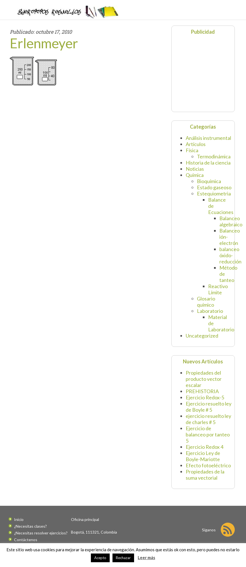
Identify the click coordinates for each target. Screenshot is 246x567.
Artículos (196, 144)
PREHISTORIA (202, 391)
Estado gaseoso (214, 187)
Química (195, 175)
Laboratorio (210, 311)
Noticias (195, 169)
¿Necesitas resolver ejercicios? (41, 532)
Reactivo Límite (218, 289)
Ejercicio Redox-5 (205, 397)
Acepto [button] (100, 557)
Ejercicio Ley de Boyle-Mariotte (203, 456)
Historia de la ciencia (208, 163)
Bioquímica (209, 181)
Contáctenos (25, 539)
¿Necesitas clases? (30, 526)
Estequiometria (214, 193)
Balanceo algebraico (230, 221)
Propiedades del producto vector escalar (204, 379)
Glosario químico (206, 301)
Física (192, 150)
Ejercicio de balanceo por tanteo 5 (208, 434)
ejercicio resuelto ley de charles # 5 (208, 419)
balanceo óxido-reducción (230, 255)
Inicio (19, 519)
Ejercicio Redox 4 (204, 447)
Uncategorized (202, 336)
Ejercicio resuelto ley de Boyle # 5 (208, 406)
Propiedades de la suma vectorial (205, 474)
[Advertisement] (209, 73)
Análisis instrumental (208, 138)
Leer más (146, 557)
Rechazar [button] (123, 557)
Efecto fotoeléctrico (208, 465)
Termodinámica (214, 156)
